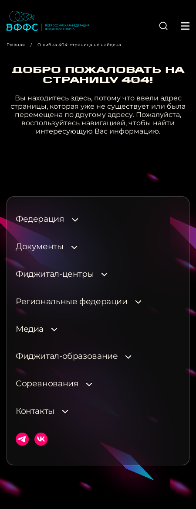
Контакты (35, 411)
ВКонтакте (40, 439)
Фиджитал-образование (67, 356)
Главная (16, 45)
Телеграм (22, 439)
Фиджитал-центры (55, 274)
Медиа (30, 329)
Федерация (40, 219)
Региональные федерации (72, 301)
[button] (163, 26)
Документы (40, 246)
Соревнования (47, 384)
